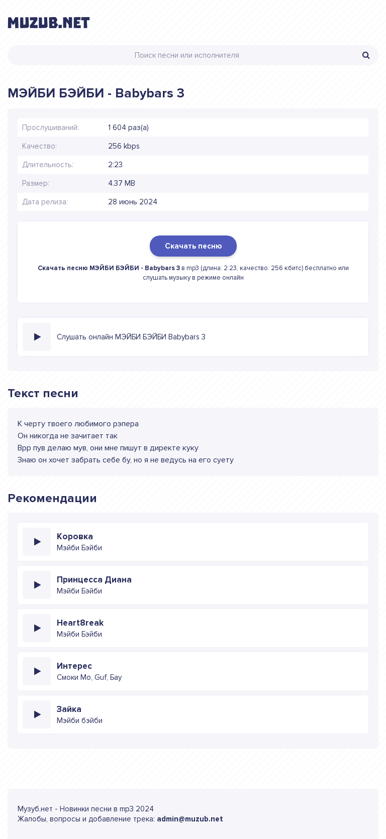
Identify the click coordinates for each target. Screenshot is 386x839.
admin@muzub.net (190, 818)
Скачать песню (193, 246)
